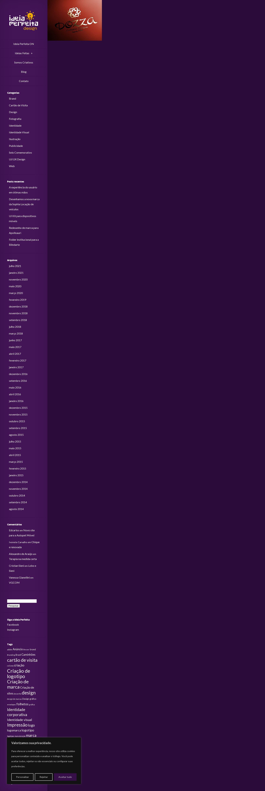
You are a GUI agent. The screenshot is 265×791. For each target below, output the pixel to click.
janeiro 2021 (16, 272)
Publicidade (16, 145)
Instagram (13, 629)
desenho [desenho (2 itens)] (17, 694)
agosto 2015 (16, 434)
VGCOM (14, 582)
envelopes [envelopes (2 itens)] (11, 704)
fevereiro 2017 (17, 360)
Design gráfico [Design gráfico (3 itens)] (29, 699)
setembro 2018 (18, 319)
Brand (12, 98)
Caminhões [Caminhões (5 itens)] (28, 654)
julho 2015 (15, 441)
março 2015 (16, 461)
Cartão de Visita (18, 105)
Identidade (15, 125)
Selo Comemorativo (20, 152)
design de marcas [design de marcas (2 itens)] (14, 699)
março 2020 (16, 292)
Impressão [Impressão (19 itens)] (17, 725)
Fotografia (15, 118)
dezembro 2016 (18, 374)
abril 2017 (15, 353)
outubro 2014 (17, 495)
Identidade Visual (19, 132)
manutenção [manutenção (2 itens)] (20, 736)
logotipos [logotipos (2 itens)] (10, 736)
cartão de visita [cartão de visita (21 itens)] (22, 660)
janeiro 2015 (16, 475)
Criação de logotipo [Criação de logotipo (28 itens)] (18, 673)
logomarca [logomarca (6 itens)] (14, 730)
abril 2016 (15, 394)
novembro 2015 (18, 414)
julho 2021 (15, 265)
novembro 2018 (18, 313)
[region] (44, 760)
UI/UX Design (17, 159)
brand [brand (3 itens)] (33, 649)
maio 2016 (15, 387)
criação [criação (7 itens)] (19, 665)
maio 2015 (15, 448)
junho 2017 (15, 340)
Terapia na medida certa (23, 558)
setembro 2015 (18, 428)
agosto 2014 (16, 509)
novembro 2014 (18, 488)
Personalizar (22, 776)
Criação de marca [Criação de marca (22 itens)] (18, 684)
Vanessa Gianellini (19, 577)
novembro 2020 (18, 279)
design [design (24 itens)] (29, 692)
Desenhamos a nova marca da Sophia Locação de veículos (24, 204)
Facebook (13, 624)
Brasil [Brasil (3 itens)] (18, 654)
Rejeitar (44, 776)
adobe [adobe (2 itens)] (9, 649)
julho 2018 (15, 326)
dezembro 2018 (18, 306)
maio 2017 (15, 346)
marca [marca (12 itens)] (31, 735)
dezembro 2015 (18, 407)
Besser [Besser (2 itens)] (26, 649)
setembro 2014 (18, 502)
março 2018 (16, 333)
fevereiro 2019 (17, 299)
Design (13, 112)
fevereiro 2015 (17, 468)
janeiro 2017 (16, 367)
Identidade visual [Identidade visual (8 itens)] (19, 720)
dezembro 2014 (18, 482)
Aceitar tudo (65, 776)
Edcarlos (14, 530)
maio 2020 (15, 286)
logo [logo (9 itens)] (31, 725)
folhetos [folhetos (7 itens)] (22, 704)
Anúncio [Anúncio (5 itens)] (18, 649)
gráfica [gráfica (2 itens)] (32, 704)
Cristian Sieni (16, 565)
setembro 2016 (18, 380)
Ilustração (14, 139)
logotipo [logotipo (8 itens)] (27, 730)
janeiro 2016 (16, 401)
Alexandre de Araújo (20, 553)
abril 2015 (15, 455)
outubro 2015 (17, 421)
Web (12, 166)
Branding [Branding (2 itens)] (11, 655)
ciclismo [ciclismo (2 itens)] (10, 666)
